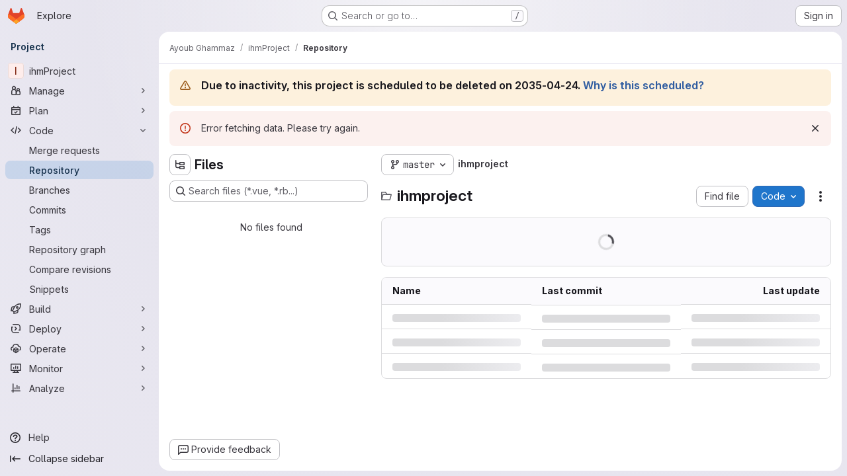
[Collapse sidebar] (79, 459)
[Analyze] (79, 388)
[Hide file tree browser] (180, 164)
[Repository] (79, 170)
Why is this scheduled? (643, 85)
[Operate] (79, 348)
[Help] (79, 437)
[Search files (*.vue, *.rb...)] (268, 191)
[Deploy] (79, 328)
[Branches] (79, 189)
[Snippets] (79, 289)
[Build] (79, 308)
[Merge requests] (79, 150)
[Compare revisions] (79, 269)
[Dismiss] (815, 128)
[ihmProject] (79, 70)
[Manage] (79, 90)
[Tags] (79, 229)
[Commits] (79, 209)
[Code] (79, 130)
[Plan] (79, 110)
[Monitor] (79, 368)
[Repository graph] (79, 249)
